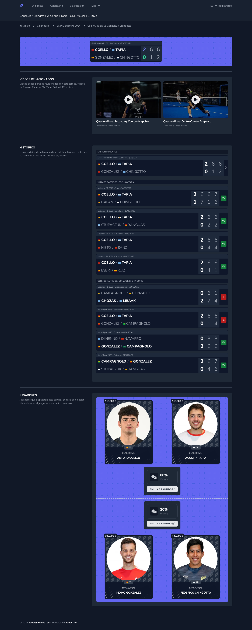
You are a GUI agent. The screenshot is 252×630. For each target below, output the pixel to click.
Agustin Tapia (195, 458)
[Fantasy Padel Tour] (22, 6)
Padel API (71, 622)
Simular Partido (162, 489)
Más (96, 5)
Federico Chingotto (195, 593)
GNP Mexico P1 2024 (68, 25)
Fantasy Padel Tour (39, 622)
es (214, 5)
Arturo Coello (128, 458)
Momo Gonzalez (128, 593)
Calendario (43, 25)
